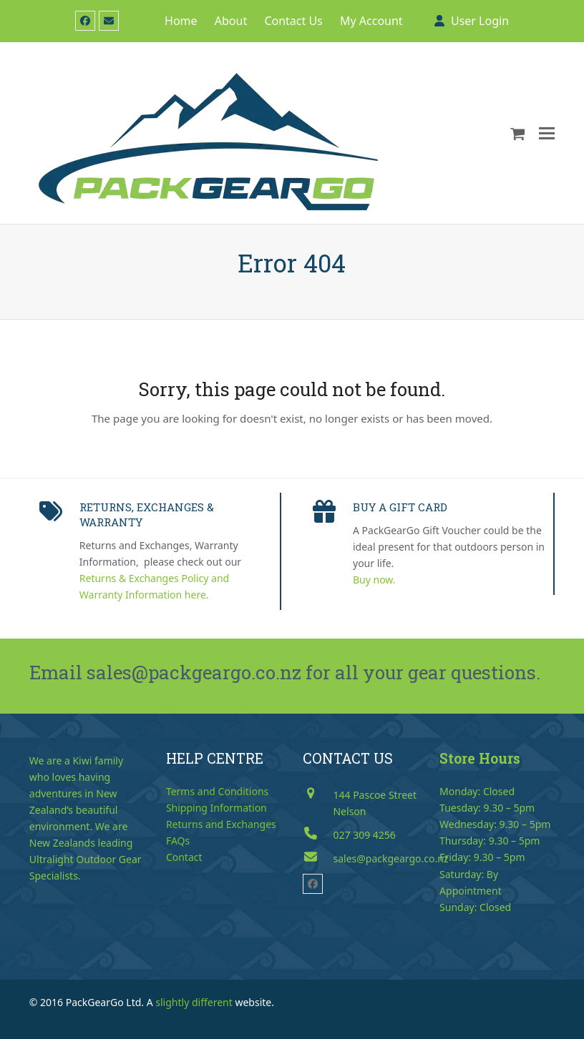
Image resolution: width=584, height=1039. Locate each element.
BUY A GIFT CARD (400, 507)
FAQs (178, 840)
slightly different (194, 1002)
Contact (184, 857)
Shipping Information (216, 807)
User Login (480, 21)
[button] (517, 133)
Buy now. (374, 579)
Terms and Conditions (217, 791)
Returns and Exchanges (221, 824)
